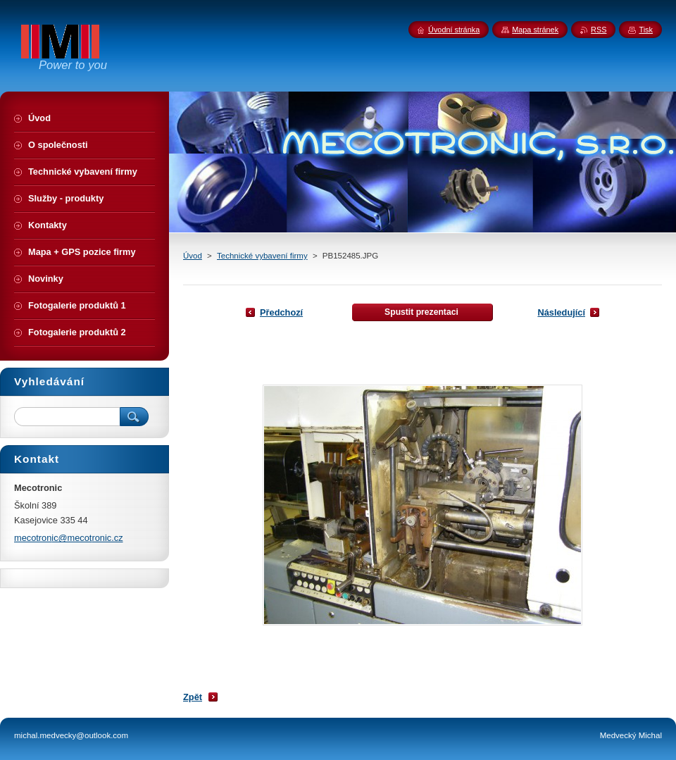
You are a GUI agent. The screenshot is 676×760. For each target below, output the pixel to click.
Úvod (192, 255)
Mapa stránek (535, 29)
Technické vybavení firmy (262, 255)
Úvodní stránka (454, 29)
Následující (561, 312)
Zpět (192, 697)
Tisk (646, 29)
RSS (598, 29)
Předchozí (281, 312)
